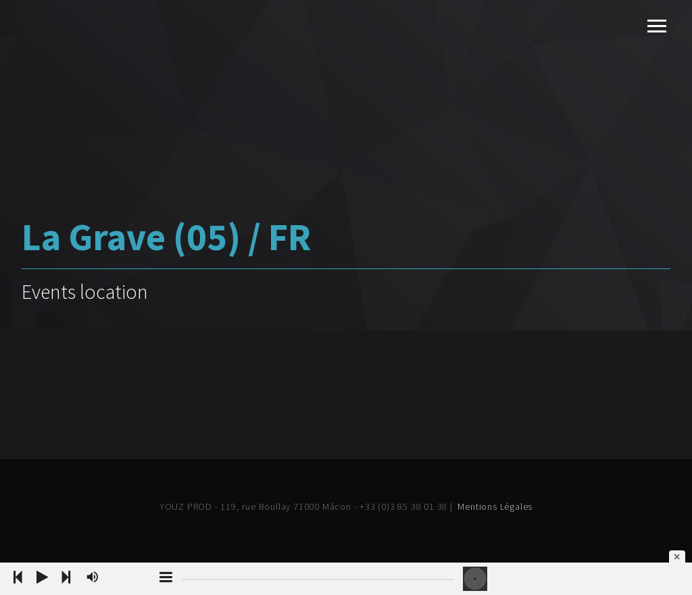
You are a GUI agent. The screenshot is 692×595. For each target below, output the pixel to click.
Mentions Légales (495, 506)
